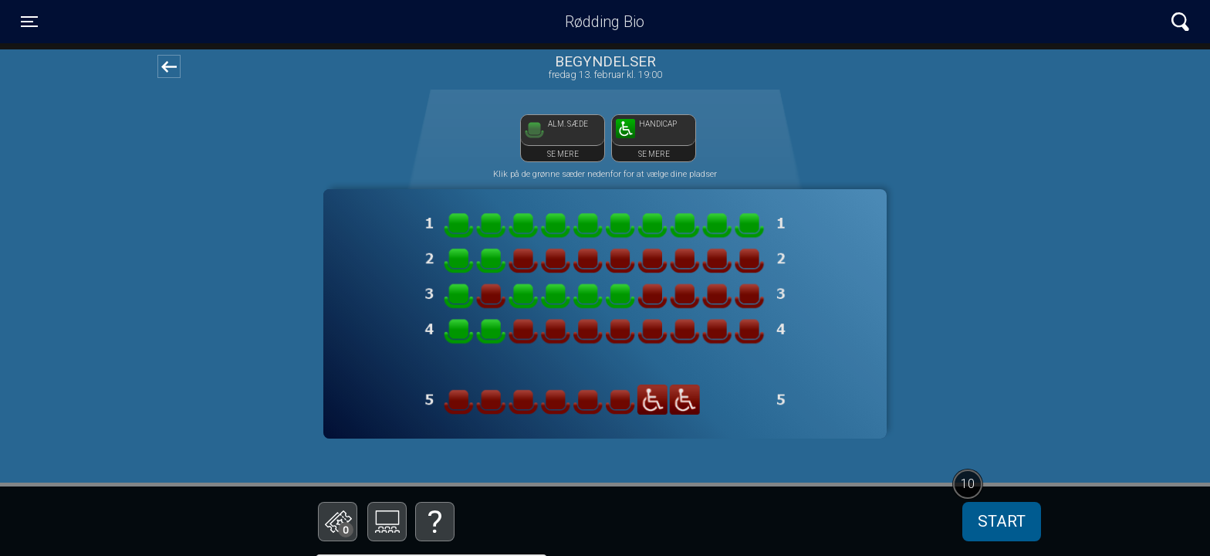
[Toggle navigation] (29, 21)
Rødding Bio (604, 21)
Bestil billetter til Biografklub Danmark (431, 402)
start (1002, 521)
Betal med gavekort (431, 444)
